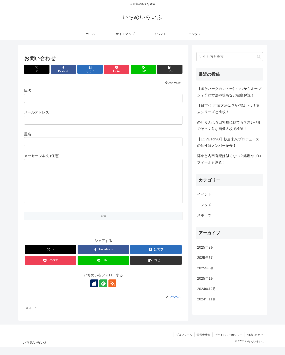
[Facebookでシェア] (63, 69)
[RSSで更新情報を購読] (112, 291)
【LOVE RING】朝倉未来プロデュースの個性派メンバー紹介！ (228, 142)
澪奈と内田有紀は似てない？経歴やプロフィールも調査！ (229, 159)
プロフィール (184, 342)
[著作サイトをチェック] (94, 291)
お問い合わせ (254, 342)
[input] (229, 56)
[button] (169, 69)
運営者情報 (203, 342)
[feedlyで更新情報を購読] (103, 291)
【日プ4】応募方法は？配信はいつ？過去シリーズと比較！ (228, 109)
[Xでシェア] (36, 69)
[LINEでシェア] (143, 69)
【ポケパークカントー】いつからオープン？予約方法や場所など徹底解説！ (229, 92)
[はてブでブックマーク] (90, 69)
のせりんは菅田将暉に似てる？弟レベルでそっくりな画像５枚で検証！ (229, 125)
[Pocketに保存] (116, 69)
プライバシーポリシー (228, 342)
